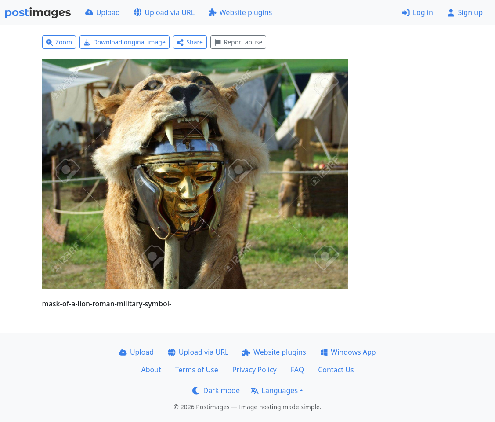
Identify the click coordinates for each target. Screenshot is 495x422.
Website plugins (240, 12)
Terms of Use (196, 369)
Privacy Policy (254, 369)
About (151, 369)
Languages (274, 390)
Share (190, 42)
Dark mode (216, 390)
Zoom (59, 42)
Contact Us (336, 369)
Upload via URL (164, 12)
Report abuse (238, 42)
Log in (417, 12)
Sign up (465, 12)
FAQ (297, 369)
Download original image (124, 42)
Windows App (348, 352)
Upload (102, 12)
